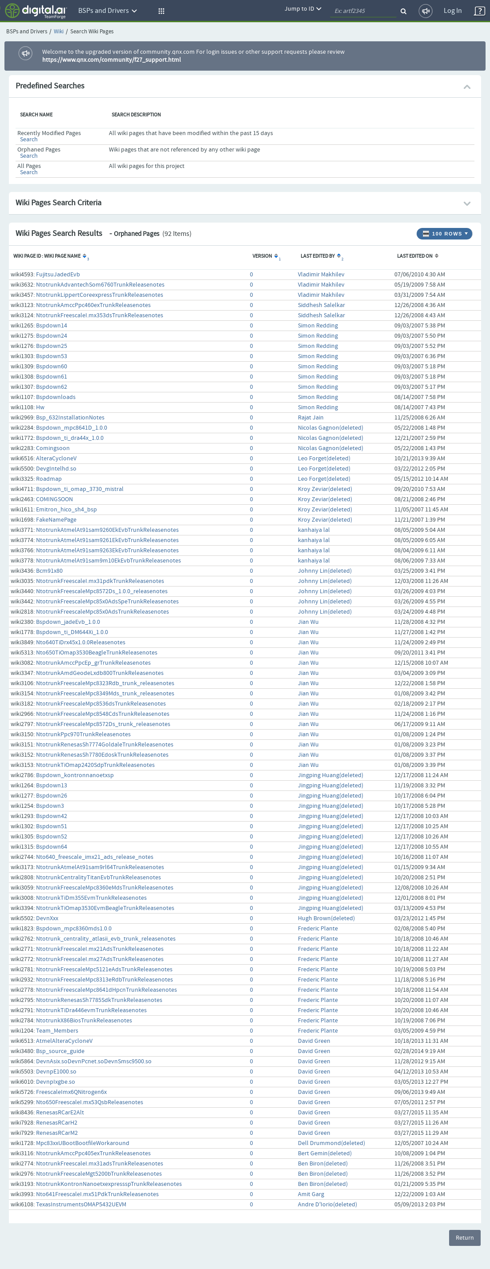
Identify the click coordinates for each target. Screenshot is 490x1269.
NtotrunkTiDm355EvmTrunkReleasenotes (91, 898)
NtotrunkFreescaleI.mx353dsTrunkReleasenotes (99, 315)
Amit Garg (311, 1194)
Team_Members (57, 1031)
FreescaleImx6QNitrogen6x (71, 1092)
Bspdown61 (51, 377)
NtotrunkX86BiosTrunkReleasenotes (84, 1021)
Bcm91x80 (49, 571)
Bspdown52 (51, 837)
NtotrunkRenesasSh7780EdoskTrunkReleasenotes (102, 755)
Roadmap (49, 479)
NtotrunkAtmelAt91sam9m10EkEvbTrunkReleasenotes (108, 561)
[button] (160, 11)
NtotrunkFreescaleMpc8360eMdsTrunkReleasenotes (104, 888)
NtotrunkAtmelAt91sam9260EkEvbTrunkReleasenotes (107, 530)
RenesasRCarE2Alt (60, 1113)
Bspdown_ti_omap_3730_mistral (80, 489)
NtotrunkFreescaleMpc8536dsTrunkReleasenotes (101, 704)
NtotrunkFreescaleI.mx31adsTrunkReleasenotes (99, 1164)
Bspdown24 (51, 336)
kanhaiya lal (314, 530)
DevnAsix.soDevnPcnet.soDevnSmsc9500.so (94, 1061)
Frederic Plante (318, 929)
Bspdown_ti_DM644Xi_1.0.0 (72, 632)
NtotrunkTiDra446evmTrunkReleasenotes (91, 1010)
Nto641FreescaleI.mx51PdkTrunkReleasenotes (97, 1194)
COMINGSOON (54, 499)
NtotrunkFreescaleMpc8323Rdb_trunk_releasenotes (105, 683)
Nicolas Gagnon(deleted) (330, 428)
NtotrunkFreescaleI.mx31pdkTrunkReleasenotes (100, 581)
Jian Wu (308, 622)
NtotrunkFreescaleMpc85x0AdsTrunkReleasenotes (102, 612)
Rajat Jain (311, 418)
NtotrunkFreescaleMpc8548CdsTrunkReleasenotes (102, 714)
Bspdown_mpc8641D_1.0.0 (71, 428)
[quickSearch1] (363, 11)
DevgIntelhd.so (56, 469)
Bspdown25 (51, 346)
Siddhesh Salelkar (321, 305)
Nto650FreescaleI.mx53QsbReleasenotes (89, 1102)
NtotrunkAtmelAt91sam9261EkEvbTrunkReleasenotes (107, 540)
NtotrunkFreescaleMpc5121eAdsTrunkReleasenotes (104, 970)
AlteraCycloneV (56, 459)
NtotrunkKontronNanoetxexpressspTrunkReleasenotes (109, 1184)
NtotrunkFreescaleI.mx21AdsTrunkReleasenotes (100, 949)
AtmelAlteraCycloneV (64, 1041)
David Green (314, 1041)
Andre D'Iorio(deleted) (327, 1205)
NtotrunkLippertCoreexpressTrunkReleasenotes (99, 295)
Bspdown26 (51, 796)
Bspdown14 (51, 326)
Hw (40, 407)
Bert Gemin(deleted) (325, 1153)
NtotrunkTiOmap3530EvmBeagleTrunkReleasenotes (105, 908)
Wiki (59, 32)
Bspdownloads (56, 397)
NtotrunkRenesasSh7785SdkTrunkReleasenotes (99, 1000)
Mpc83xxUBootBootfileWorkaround (82, 1143)
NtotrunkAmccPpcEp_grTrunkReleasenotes (93, 663)
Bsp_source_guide (60, 1051)
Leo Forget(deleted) (324, 459)
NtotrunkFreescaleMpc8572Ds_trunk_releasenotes (103, 724)
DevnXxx (47, 918)
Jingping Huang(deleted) (330, 775)
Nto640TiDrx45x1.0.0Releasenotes (80, 642)
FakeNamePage (56, 520)
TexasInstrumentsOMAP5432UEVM (81, 1205)
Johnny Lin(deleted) (325, 571)
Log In (453, 11)
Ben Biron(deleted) (323, 1164)
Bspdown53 (51, 356)
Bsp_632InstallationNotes (70, 418)
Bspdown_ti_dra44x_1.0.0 (70, 438)
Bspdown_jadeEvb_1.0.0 (68, 622)
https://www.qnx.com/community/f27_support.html (111, 60)
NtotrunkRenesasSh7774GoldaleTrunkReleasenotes (104, 745)
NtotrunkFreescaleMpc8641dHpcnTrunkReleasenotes (106, 990)
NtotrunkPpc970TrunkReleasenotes (83, 734)
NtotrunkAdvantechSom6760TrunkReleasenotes (100, 285)
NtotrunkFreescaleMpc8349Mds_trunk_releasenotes (105, 694)
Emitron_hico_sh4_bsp (66, 510)
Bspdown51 (51, 826)
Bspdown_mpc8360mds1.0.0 (74, 929)
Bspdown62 (51, 387)
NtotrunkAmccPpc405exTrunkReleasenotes (93, 1153)
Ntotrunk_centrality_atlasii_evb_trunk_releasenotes (106, 939)
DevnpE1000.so (56, 1072)
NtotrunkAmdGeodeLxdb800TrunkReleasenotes (100, 673)
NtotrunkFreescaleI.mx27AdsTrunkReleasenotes (100, 959)
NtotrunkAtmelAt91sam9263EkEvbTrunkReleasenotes (107, 551)
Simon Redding (318, 326)
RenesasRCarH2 (56, 1123)
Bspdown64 (51, 847)
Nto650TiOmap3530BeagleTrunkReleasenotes (96, 653)
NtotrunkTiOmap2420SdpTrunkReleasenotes (95, 765)
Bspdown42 (51, 816)
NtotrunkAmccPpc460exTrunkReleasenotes (93, 305)
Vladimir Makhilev (321, 275)
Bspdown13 (51, 786)
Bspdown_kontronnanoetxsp (75, 775)
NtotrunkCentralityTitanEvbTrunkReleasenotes (98, 878)
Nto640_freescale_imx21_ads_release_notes (94, 857)
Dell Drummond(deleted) (331, 1143)
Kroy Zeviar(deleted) (325, 489)
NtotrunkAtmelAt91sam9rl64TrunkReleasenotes (100, 867)
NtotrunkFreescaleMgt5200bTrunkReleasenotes (99, 1174)
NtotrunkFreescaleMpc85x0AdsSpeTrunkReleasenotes (107, 602)
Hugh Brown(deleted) (326, 918)
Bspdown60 (51, 367)
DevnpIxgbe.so (55, 1082)
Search (29, 140)
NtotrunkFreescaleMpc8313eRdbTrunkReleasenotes (104, 980)
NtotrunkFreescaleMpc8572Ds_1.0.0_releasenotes (102, 591)
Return (465, 1238)
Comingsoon (53, 448)
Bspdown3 (50, 806)
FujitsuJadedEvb (58, 275)
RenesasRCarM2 (57, 1133)
